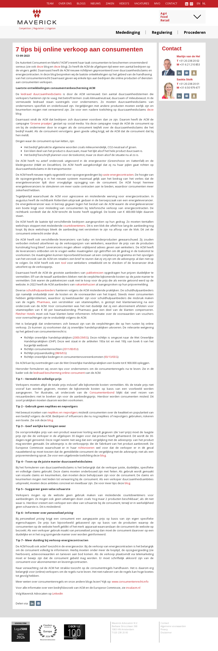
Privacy (164, 629)
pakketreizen (94, 273)
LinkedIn (57, 593)
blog (50, 420)
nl (204, 3)
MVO (157, 3)
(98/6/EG (60, 353)
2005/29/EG (80, 337)
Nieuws (96, 3)
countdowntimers (74, 225)
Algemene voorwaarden (173, 626)
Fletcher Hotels (25, 314)
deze (40, 66)
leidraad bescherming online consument (59, 373)
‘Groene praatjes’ (41, 123)
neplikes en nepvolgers (63, 412)
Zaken (110, 3)
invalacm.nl (133, 588)
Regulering (162, 32)
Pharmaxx (43, 302)
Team (50, 3)
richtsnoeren (86, 448)
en (198, 3)
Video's (124, 3)
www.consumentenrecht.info (130, 581)
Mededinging (128, 32)
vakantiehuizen (85, 284)
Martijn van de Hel (188, 56)
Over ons (65, 3)
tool (63, 263)
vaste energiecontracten (118, 174)
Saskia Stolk (185, 79)
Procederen (195, 32)
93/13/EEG (111, 357)
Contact (171, 3)
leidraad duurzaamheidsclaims (41, 94)
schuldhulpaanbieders (40, 290)
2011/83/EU (70, 349)
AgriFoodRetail (165, 17)
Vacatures (141, 3)
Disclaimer (166, 632)
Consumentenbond (102, 392)
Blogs (81, 3)
